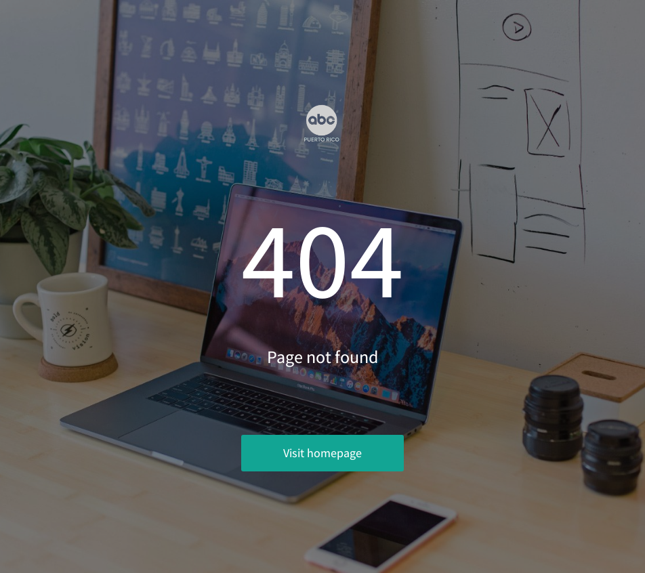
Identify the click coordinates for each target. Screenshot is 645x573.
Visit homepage (322, 453)
